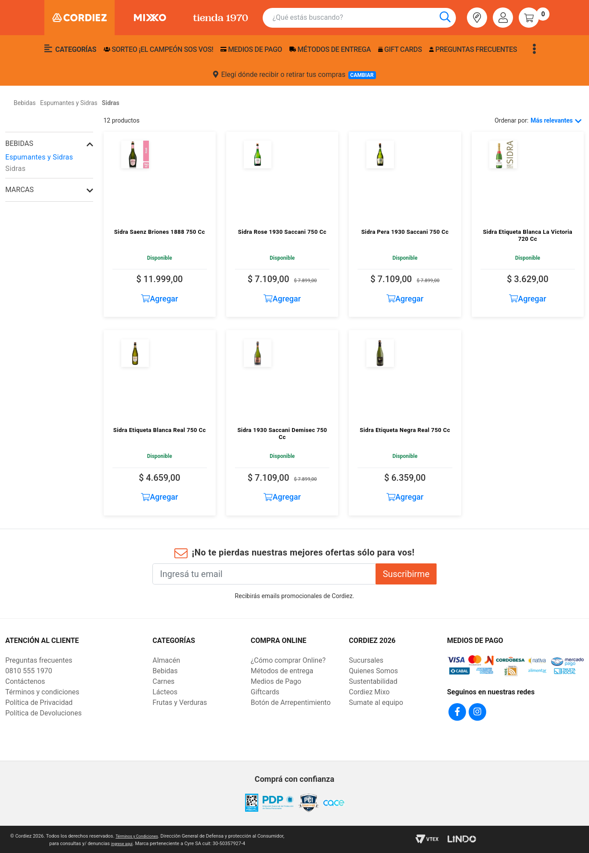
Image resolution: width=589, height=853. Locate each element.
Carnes (163, 681)
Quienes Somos (373, 671)
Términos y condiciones (42, 692)
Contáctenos (25, 681)
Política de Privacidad (38, 702)
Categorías (70, 49)
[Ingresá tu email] (264, 573)
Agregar (159, 298)
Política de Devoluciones (43, 713)
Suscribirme (406, 574)
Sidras (15, 168)
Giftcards (265, 692)
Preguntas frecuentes (473, 49)
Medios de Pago (276, 681)
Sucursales (366, 660)
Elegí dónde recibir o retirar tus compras (294, 74)
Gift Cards (400, 49)
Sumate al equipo (376, 702)
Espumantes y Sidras (39, 157)
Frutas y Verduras (179, 702)
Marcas (19, 189)
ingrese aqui (121, 842)
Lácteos (164, 692)
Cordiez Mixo (369, 692)
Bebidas (19, 143)
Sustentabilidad (373, 681)
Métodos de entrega (330, 49)
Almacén (166, 660)
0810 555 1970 (28, 671)
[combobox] (364, 18)
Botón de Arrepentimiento (291, 702)
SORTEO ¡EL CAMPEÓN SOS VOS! (158, 49)
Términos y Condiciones (137, 835)
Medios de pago (251, 49)
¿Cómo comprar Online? (288, 660)
